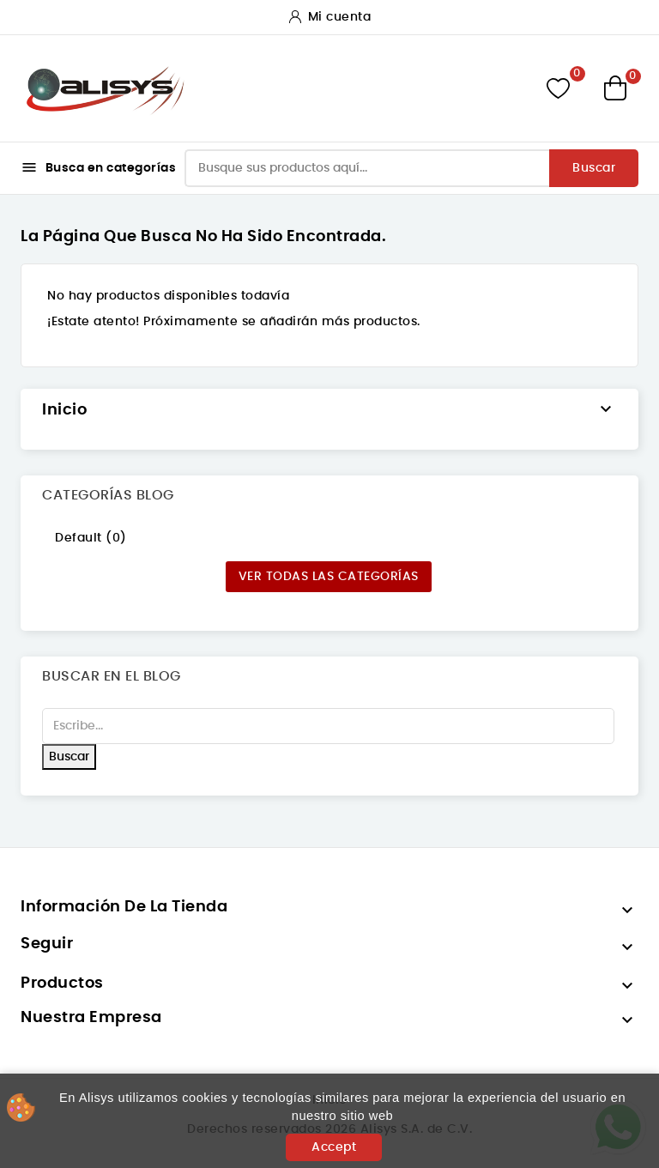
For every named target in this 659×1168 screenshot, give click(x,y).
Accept (333, 1147)
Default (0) (91, 538)
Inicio (64, 410)
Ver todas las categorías (329, 577)
